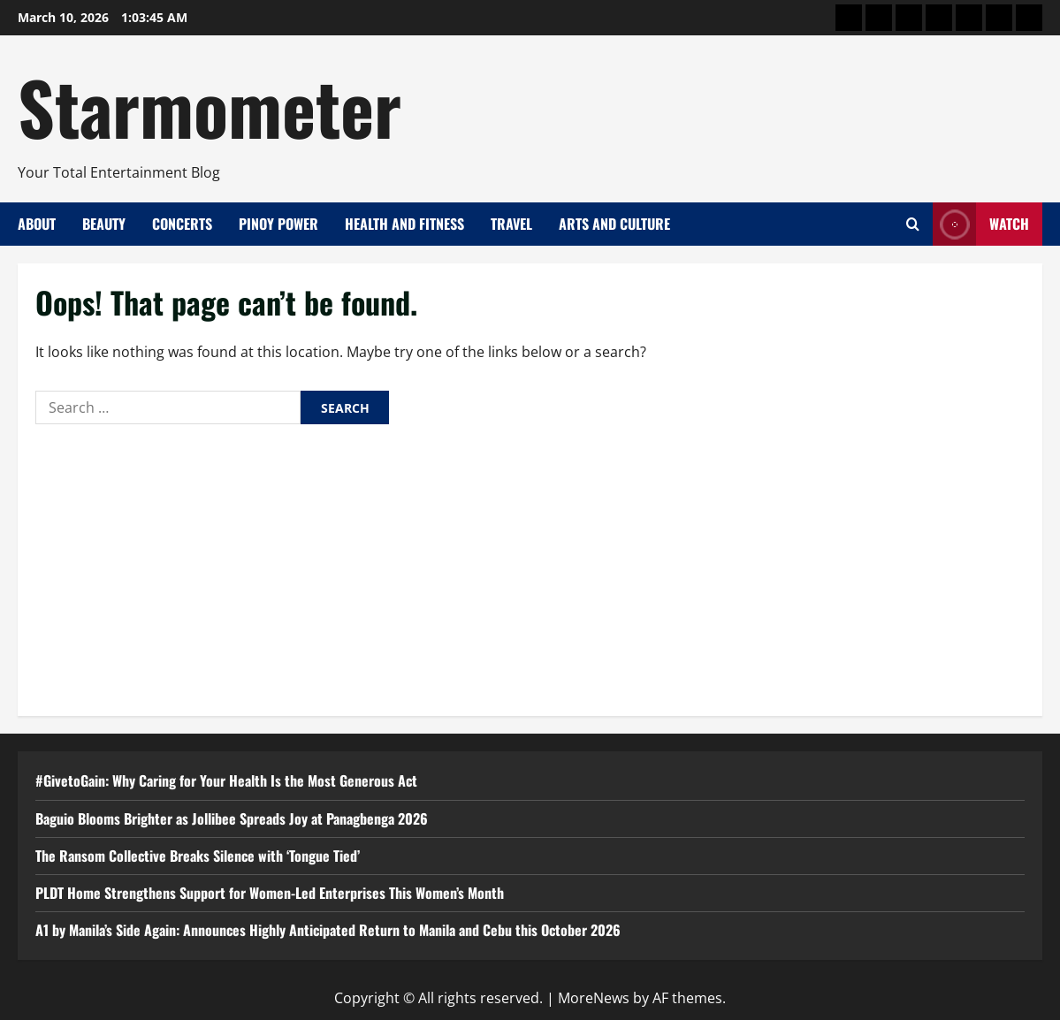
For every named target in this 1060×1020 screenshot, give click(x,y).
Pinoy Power (278, 223)
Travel (511, 223)
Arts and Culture (614, 223)
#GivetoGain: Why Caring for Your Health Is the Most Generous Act (226, 780)
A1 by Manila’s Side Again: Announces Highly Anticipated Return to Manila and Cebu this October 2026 (328, 929)
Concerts (182, 223)
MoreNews (593, 998)
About (37, 223)
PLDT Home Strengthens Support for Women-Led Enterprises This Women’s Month (269, 892)
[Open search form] (912, 224)
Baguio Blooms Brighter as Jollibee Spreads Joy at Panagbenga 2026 (231, 818)
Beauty (104, 223)
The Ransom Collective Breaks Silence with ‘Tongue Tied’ (197, 855)
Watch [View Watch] (981, 224)
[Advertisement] (530, 565)
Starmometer (209, 106)
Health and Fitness (404, 223)
